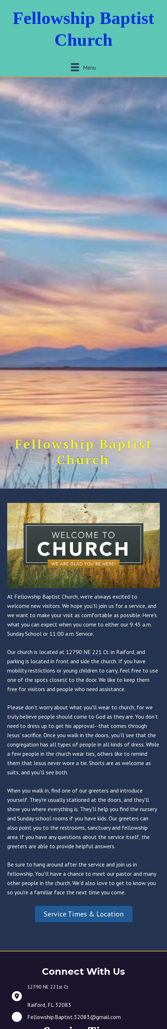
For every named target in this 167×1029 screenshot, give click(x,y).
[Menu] (83, 67)
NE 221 (93, 651)
